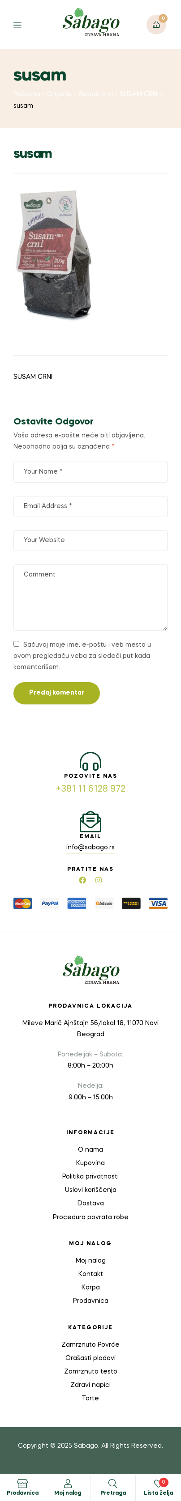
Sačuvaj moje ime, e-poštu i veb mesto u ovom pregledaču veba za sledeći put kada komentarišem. (82, 656)
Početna (26, 94)
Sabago (86, 1446)
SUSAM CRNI (139, 94)
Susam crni (96, 94)
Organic (59, 94)
